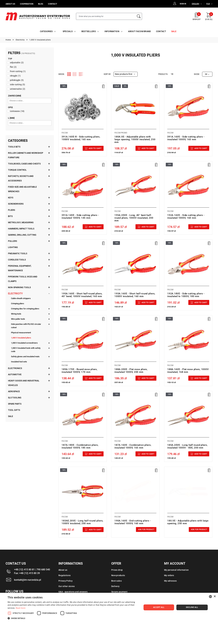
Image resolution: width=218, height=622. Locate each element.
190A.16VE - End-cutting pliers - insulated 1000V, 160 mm (132, 522)
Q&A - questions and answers (73, 592)
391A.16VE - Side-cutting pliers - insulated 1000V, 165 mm (186, 138)
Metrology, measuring (21, 222)
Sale (10, 416)
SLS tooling (14, 397)
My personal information (176, 570)
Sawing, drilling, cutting (22, 235)
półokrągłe (17, 80)
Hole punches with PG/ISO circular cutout (26, 326)
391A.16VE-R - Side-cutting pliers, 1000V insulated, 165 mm (81, 138)
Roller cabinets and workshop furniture (25, 155)
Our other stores (66, 586)
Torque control (17, 170)
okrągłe (15, 75)
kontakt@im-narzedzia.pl (27, 579)
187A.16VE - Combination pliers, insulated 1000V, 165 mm (132, 446)
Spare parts (14, 404)
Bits (10, 216)
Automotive (14, 374)
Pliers (11, 210)
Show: (197, 74)
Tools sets (14, 147)
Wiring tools (16, 314)
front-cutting (18, 71)
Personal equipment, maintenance (19, 268)
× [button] (214, 596)
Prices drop (117, 570)
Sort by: (107, 74)
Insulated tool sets (19, 362)
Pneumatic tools (17, 253)
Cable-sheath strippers (21, 298)
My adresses (170, 581)
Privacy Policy (65, 581)
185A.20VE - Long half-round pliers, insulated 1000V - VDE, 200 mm (187, 446)
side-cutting (17, 84)
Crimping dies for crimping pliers (25, 309)
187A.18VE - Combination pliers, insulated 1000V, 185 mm (80, 446)
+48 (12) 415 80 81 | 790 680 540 (32, 569)
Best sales (116, 581)
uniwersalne (17, 89)
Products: (163, 74)
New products (118, 575)
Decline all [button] (192, 607)
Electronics (15, 368)
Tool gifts (14, 410)
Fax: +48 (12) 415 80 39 (27, 573)
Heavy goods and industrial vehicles (23, 382)
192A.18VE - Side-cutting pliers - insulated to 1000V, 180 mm (186, 295)
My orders (169, 575)
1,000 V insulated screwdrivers (24, 343)
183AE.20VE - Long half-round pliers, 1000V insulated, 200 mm (82, 522)
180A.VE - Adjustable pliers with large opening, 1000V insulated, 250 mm (134, 139)
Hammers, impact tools (21, 228)
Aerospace (14, 391)
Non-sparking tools (19, 287)
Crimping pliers (17, 303)
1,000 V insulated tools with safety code (25, 349)
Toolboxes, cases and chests (24, 163)
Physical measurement (21, 332)
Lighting (13, 247)
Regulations (64, 575)
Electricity (15, 293)
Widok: (61, 74)
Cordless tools (17, 259)
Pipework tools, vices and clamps (22, 278)
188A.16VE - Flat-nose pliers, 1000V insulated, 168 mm (188, 370)
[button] (73, 618)
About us (62, 570)
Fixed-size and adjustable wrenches (22, 189)
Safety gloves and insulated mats (25, 356)
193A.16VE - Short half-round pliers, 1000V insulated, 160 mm (134, 295)
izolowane (17, 111)
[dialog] (109, 607)
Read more (20, 608)
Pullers (12, 241)
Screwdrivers (15, 204)
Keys (10, 197)
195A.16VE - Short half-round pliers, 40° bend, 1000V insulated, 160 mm (82, 295)
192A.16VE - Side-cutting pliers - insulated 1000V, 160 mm (186, 216)
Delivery (115, 586)
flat (13, 67)
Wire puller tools (18, 319)
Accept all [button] (158, 607)
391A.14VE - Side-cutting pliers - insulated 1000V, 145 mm (80, 216)
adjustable (17, 62)
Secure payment (119, 592)
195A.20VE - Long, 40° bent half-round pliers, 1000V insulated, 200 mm (133, 218)
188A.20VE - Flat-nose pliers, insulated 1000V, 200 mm (131, 370)
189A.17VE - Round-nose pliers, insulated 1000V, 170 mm (79, 370)
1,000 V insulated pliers (21, 338)
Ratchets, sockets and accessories (20, 178)
